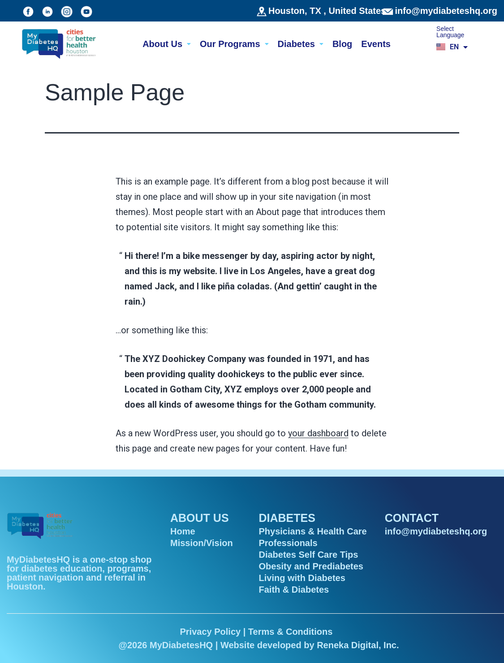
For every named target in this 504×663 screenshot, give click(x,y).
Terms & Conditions (290, 632)
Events (376, 44)
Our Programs (234, 44)
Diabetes (300, 44)
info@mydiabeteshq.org (446, 11)
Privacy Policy (210, 632)
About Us (166, 44)
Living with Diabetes (302, 578)
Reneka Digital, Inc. (358, 645)
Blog (342, 44)
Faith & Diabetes (294, 589)
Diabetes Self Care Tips (308, 555)
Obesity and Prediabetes (311, 566)
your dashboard (318, 433)
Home (182, 531)
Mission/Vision (201, 543)
